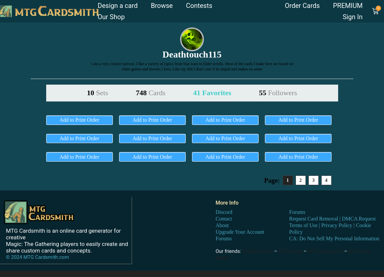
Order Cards (302, 6)
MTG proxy (290, 251)
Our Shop (111, 17)
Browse (162, 6)
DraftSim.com (257, 251)
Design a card (118, 6)
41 (212, 93)
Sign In (353, 17)
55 (278, 93)
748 (151, 93)
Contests (199, 6)
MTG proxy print (325, 251)
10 (97, 93)
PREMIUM (348, 6)
